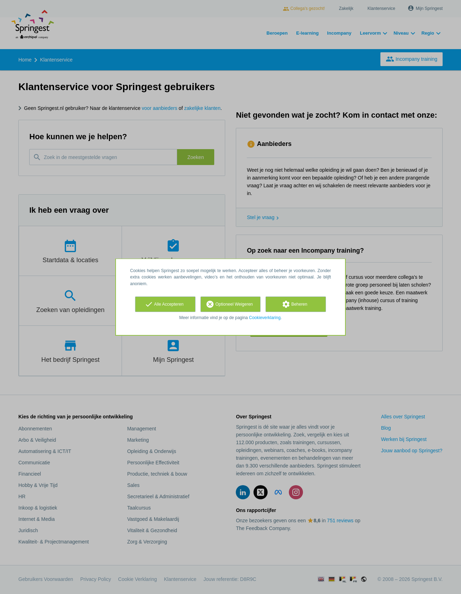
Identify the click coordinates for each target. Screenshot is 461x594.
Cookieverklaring (264, 317)
